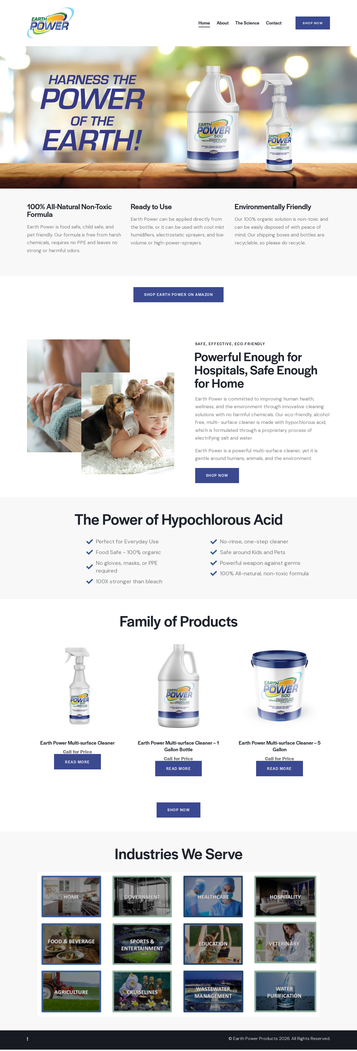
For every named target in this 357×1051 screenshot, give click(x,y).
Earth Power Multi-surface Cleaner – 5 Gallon (280, 746)
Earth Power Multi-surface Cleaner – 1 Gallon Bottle (178, 746)
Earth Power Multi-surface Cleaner (77, 743)
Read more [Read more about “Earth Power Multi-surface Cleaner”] (77, 762)
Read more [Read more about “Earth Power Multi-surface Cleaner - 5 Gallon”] (279, 769)
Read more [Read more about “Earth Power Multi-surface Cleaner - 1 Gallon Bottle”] (178, 769)
